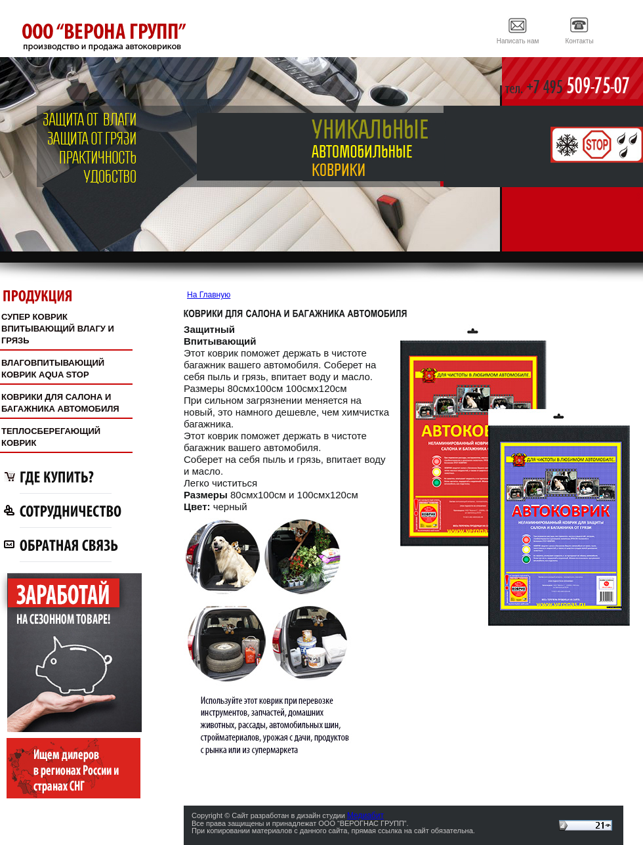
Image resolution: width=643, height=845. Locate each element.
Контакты (579, 41)
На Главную (208, 294)
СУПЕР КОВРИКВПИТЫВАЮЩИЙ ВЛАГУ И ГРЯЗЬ (57, 328)
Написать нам (518, 41)
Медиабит (365, 815)
